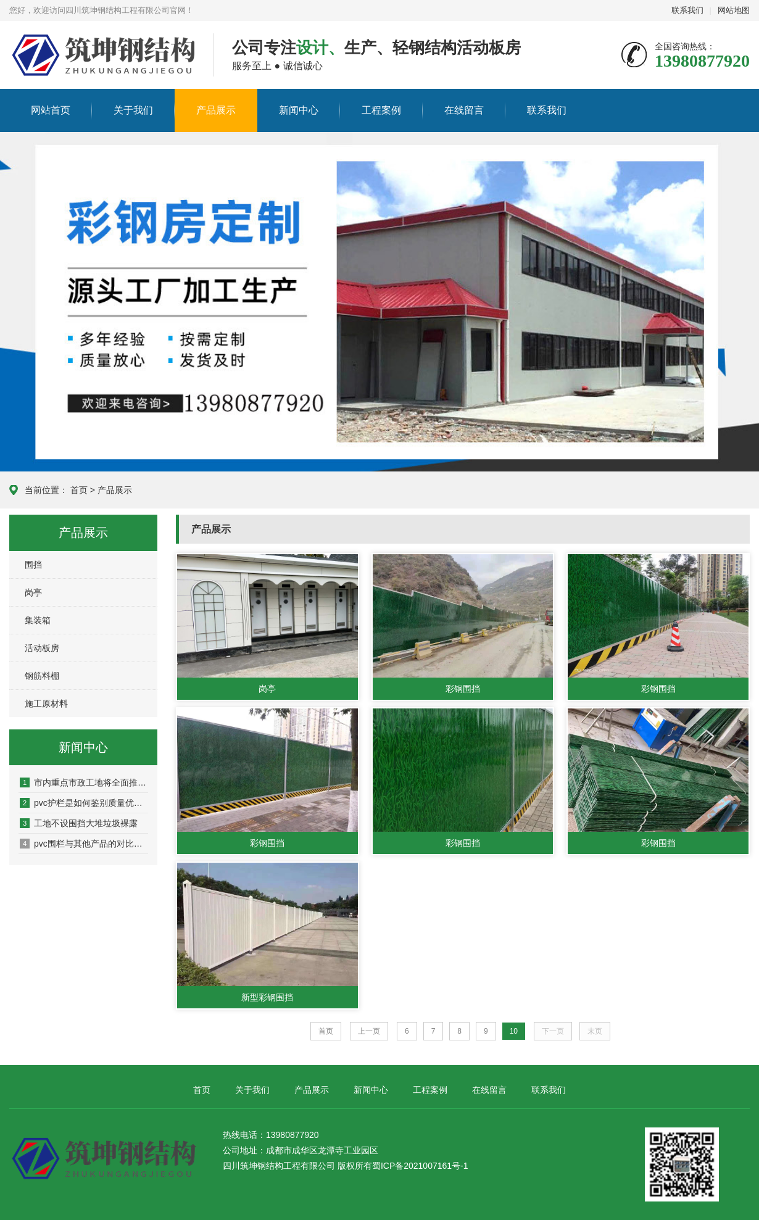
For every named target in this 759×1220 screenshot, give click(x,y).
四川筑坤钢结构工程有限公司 (84, 55)
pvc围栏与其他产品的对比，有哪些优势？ (84, 844)
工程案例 (381, 110)
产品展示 (216, 110)
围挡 (33, 565)
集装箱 (38, 620)
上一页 (369, 1031)
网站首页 (50, 110)
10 (514, 1031)
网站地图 (734, 10)
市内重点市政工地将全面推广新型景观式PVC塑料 (84, 782)
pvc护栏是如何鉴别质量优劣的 (84, 803)
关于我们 (133, 110)
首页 (79, 490)
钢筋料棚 (42, 676)
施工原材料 (46, 703)
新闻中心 (298, 110)
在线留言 (464, 110)
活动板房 (42, 648)
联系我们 (687, 10)
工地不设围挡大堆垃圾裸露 (79, 823)
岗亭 (33, 592)
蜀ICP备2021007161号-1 (420, 1166)
